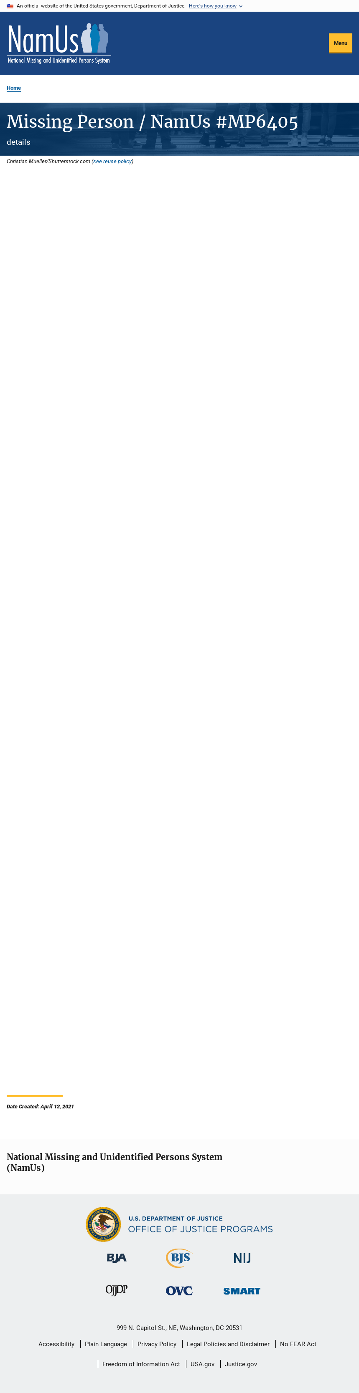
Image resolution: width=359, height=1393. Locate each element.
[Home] (59, 43)
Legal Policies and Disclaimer (228, 1344)
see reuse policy (112, 161)
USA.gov (202, 1364)
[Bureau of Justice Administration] (117, 1264)
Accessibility (56, 1344)
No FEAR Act (298, 1344)
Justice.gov (241, 1364)
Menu (340, 43)
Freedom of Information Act (141, 1364)
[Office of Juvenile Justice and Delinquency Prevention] (116, 1298)
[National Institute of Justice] (242, 1264)
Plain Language (106, 1344)
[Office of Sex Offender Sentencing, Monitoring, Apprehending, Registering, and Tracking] (242, 1296)
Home (14, 88)
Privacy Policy (156, 1344)
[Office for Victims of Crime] (179, 1297)
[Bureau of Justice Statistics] (179, 1269)
